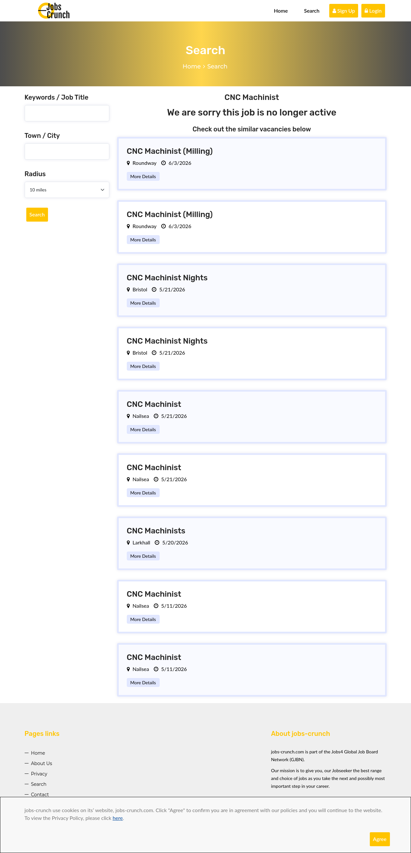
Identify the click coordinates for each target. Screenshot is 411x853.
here (118, 818)
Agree (380, 839)
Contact (40, 795)
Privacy (39, 774)
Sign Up (343, 10)
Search (312, 10)
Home (281, 10)
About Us (41, 763)
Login (373, 10)
